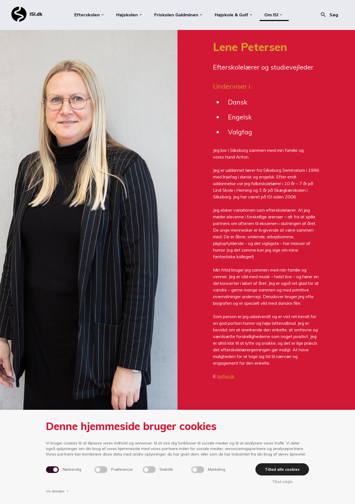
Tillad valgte (282, 481)
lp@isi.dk (226, 376)
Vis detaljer (57, 491)
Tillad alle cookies (282, 469)
